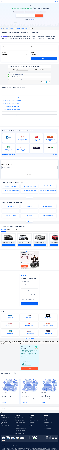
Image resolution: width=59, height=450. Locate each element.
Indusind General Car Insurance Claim (29, 197)
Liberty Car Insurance (48, 344)
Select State (4, 52)
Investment (4, 433)
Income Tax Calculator (19, 431)
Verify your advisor (47, 438)
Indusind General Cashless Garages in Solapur (11, 127)
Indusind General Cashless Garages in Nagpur (11, 117)
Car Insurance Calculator (29, 222)
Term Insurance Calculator (20, 433)
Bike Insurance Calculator (20, 444)
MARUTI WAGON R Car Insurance (8, 253)
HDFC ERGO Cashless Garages (36, 151)
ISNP (45, 435)
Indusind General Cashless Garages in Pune (11, 124)
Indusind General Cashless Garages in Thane (11, 130)
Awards (31, 435)
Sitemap (45, 430)
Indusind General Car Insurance (11, 197)
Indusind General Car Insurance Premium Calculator (48, 202)
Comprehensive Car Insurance (10, 226)
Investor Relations (47, 439)
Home (2, 28)
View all (29, 208)
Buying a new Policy (26, 295)
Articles (31, 428)
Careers (45, 431)
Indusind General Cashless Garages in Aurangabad (12, 105)
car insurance (4, 36)
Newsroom (32, 433)
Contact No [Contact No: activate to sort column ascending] (36, 72)
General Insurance (5, 428)
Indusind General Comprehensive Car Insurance (48, 197)
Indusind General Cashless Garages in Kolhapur (12, 111)
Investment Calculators (21, 428)
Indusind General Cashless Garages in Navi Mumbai (12, 133)
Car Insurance (6, 28)
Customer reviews (33, 430)
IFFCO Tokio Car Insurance (10, 344)
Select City (32, 52)
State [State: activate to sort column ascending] (41, 72)
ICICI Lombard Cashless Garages (50, 151)
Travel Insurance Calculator (20, 441)
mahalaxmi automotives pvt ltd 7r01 (11, 76)
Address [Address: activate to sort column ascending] (17, 72)
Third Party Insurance (48, 222)
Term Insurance (5, 431)
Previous (43, 93)
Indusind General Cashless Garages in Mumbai (11, 114)
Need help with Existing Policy (29, 297)
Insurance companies (34, 431)
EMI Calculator (18, 435)
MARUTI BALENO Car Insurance (40, 253)
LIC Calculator (17, 436)
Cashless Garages (13, 28)
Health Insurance (5, 435)
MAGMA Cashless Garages (50, 161)
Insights (31, 438)
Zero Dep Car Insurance (47, 217)
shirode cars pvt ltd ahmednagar (11, 89)
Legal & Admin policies (48, 433)
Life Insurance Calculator (20, 438)
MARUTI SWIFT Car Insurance (24, 253)
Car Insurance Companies (48, 226)
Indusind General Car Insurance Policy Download (29, 202)
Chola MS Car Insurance (29, 328)
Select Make (32, 46)
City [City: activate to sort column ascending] (47, 72)
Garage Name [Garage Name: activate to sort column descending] (11, 72)
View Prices (38, 16)
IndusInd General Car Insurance (29, 344)
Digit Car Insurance (48, 328)
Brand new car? (29, 19)
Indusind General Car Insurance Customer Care (11, 202)
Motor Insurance (11, 217)
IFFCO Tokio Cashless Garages (9, 161)
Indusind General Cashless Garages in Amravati (12, 102)
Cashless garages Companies (10, 165)
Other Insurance (5, 436)
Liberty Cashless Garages (36, 161)
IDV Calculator (29, 226)
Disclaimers (3, 419)
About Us (45, 428)
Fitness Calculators (20, 430)
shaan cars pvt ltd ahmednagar (11, 80)
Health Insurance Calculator (20, 439)
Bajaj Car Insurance (10, 328)
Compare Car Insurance (10, 222)
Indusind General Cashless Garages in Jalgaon (11, 108)
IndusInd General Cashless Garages (22, 161)
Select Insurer (4, 46)
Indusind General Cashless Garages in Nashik (11, 120)
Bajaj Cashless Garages (8, 151)
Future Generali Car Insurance (10, 336)
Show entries (39, 69)
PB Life (31, 436)
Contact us (46, 436)
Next (49, 93)
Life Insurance (5, 430)
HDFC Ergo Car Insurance (29, 336)
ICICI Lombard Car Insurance (48, 336)
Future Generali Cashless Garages (22, 151)
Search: (20, 69)
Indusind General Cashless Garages (22, 28)
